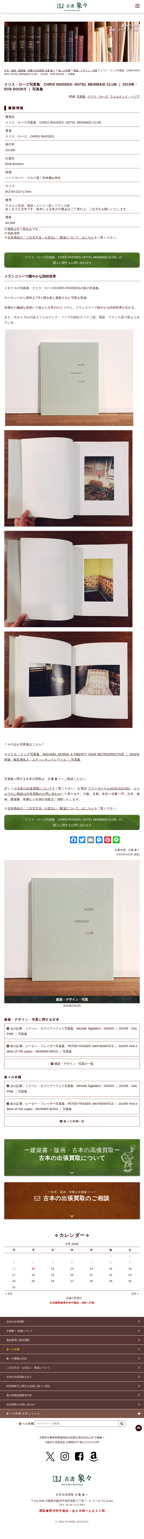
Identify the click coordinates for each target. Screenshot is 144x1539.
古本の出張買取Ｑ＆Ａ (19, 1376)
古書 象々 (72, 6)
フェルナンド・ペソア (125, 96)
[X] (50, 1456)
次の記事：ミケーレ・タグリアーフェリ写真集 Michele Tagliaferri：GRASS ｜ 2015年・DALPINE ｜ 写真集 (72, 1031)
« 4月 (8, 1293)
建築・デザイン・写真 (85, 70)
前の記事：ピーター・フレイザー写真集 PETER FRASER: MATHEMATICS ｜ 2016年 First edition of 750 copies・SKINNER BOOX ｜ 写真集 (72, 1048)
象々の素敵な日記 (16, 1358)
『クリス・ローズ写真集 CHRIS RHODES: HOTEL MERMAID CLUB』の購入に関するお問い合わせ (72, 259)
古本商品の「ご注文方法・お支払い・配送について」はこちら (50, 237)
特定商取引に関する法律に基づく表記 (28, 1386)
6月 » (135, 1293)
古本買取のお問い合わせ (20, 1404)
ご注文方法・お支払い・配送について (28, 1367)
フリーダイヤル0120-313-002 (109, 788)
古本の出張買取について (34, 788)
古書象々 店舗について (19, 1330)
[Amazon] (93, 1456)
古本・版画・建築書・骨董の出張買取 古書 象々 (29, 70)
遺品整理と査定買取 (17, 1340)
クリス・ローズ (97, 96)
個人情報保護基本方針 (19, 1395)
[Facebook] (79, 1456)
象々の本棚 (64, 70)
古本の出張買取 (15, 1321)
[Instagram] (64, 1456)
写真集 (80, 96)
